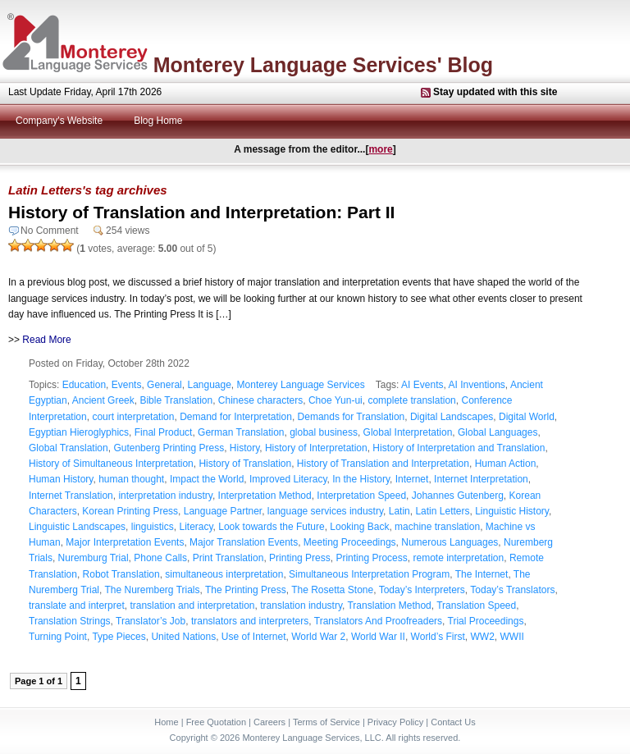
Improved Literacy (287, 479)
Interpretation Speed (361, 495)
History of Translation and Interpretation (383, 463)
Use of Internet (253, 636)
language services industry (325, 511)
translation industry (301, 605)
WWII (512, 636)
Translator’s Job (150, 621)
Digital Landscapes (451, 417)
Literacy (195, 526)
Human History (61, 479)
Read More (46, 339)
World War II (378, 636)
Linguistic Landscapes (77, 526)
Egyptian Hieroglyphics (79, 432)
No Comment (50, 230)
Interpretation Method (265, 495)
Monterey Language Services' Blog (323, 64)
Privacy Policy (395, 722)
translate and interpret (77, 605)
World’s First (438, 636)
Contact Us (453, 722)
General (164, 385)
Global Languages (497, 432)
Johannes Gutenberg (458, 495)
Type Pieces (118, 636)
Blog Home (158, 120)
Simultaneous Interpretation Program (369, 574)
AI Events (422, 385)
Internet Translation (71, 495)
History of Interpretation (316, 448)
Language (209, 385)
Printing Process (371, 558)
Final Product (164, 432)
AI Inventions (476, 385)
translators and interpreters (249, 621)
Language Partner (223, 511)
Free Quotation (216, 722)
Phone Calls (160, 558)
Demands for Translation (351, 417)
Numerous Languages (449, 542)
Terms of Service (326, 722)
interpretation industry (165, 495)
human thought (131, 479)
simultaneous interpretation (224, 574)
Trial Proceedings (486, 621)
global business (324, 432)
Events (127, 385)
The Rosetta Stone (332, 590)
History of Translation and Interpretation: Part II (201, 212)
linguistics (152, 526)
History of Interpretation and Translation (458, 448)
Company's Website (59, 120)
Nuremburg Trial (93, 558)
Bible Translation (175, 400)
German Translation (241, 432)
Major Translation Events (243, 542)
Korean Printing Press (130, 511)
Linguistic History (512, 511)
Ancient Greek (103, 400)
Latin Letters (442, 511)
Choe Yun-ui (335, 400)
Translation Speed (476, 605)
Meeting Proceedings (350, 542)
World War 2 (318, 636)
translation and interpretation (192, 605)
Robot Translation (121, 574)
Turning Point (58, 636)
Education (84, 385)
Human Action (505, 463)
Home (166, 722)
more (380, 149)
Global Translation (68, 448)
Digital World (527, 417)
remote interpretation (458, 558)
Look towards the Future (271, 526)
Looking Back (359, 526)
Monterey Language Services (301, 385)
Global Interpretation (408, 432)
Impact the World (207, 479)
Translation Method (389, 605)
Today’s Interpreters (422, 590)
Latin (399, 511)
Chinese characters (260, 400)
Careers (269, 722)
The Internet (482, 574)
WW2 (483, 636)
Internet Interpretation (481, 479)
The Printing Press (245, 590)
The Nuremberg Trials (151, 590)
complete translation (411, 400)
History (244, 448)
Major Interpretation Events (125, 542)
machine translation (437, 526)
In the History (361, 479)
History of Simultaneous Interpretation (111, 463)
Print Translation (228, 558)
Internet (412, 479)
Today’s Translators (512, 590)
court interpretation (133, 417)
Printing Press (300, 558)
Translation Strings (70, 621)
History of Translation (245, 463)
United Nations (183, 636)
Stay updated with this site (495, 92)
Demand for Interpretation (236, 417)
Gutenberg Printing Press (168, 448)
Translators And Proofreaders (378, 621)
